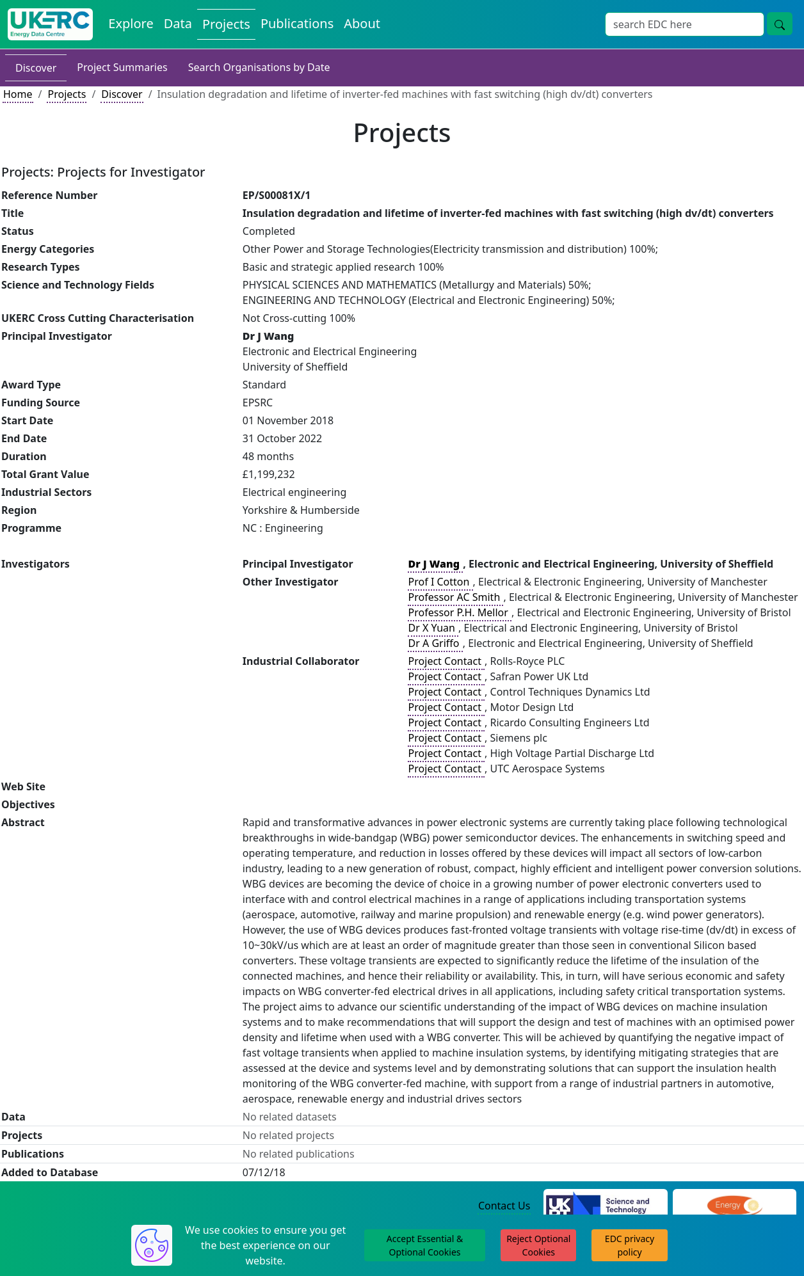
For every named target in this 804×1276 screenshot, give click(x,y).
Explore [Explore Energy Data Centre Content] (130, 23)
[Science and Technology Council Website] (605, 1206)
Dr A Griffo (435, 643)
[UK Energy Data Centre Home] (50, 24)
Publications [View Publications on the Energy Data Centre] (297, 23)
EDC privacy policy (629, 1245)
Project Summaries (122, 67)
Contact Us (504, 1206)
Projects (66, 94)
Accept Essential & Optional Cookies (425, 1245)
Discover (35, 68)
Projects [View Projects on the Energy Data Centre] (226, 24)
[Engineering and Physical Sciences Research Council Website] (735, 1206)
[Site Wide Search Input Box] (684, 24)
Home (18, 94)
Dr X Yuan (433, 628)
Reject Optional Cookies (538, 1245)
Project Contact (446, 661)
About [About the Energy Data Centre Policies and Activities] (362, 23)
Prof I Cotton (440, 582)
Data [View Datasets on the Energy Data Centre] (178, 23)
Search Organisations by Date (259, 67)
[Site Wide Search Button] (779, 23)
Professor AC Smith (455, 597)
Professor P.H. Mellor (459, 612)
